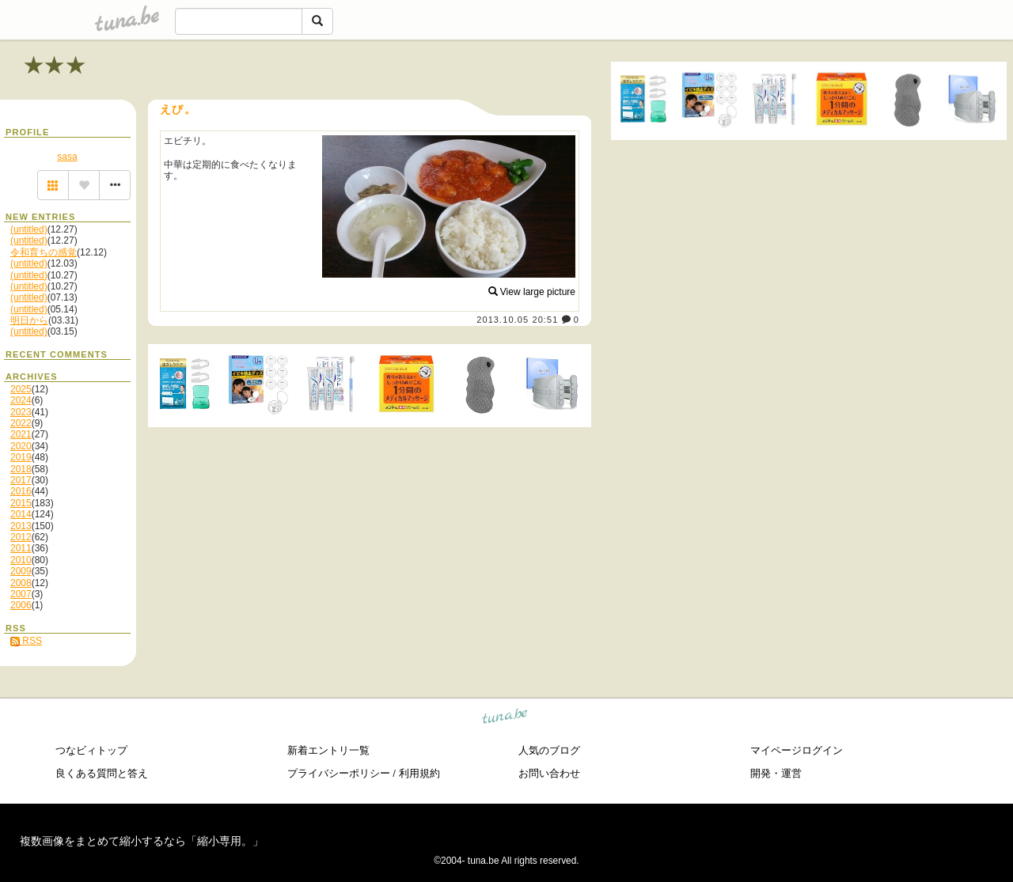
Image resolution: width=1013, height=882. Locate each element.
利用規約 (419, 773)
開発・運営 (776, 773)
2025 (21, 389)
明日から (29, 320)
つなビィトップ (91, 750)
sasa (67, 156)
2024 (21, 400)
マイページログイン (796, 750)
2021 (21, 434)
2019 (21, 457)
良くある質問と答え (101, 773)
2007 (21, 594)
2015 (21, 503)
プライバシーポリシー (338, 773)
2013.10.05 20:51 (517, 319)
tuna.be (505, 718)
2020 (21, 446)
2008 (21, 583)
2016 (21, 491)
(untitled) (28, 229)
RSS (26, 640)
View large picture (532, 291)
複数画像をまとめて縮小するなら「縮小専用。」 (142, 841)
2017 (21, 480)
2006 (21, 605)
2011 (21, 548)
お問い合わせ (549, 773)
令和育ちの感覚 (43, 252)
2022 (21, 423)
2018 (21, 469)
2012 (21, 537)
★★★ (55, 65)
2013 (21, 526)
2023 (21, 412)
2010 (21, 560)
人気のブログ (549, 750)
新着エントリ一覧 (328, 750)
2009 (21, 571)
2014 (21, 514)
